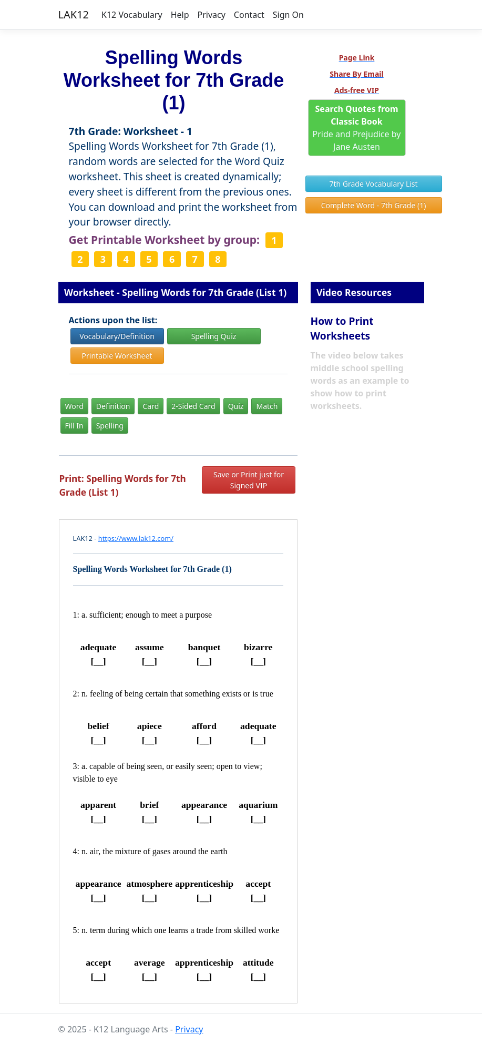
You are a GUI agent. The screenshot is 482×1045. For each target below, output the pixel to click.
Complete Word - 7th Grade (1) (373, 205)
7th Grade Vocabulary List (373, 184)
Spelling (110, 426)
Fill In (74, 426)
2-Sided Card (193, 406)
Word (74, 406)
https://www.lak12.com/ (135, 538)
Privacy (211, 15)
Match (267, 406)
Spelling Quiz (214, 336)
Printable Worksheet (117, 356)
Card (150, 406)
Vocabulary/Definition (117, 336)
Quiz (236, 406)
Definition (113, 406)
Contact (249, 15)
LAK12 (73, 14)
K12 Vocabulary (131, 15)
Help (180, 15)
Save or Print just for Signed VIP (248, 479)
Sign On (288, 15)
